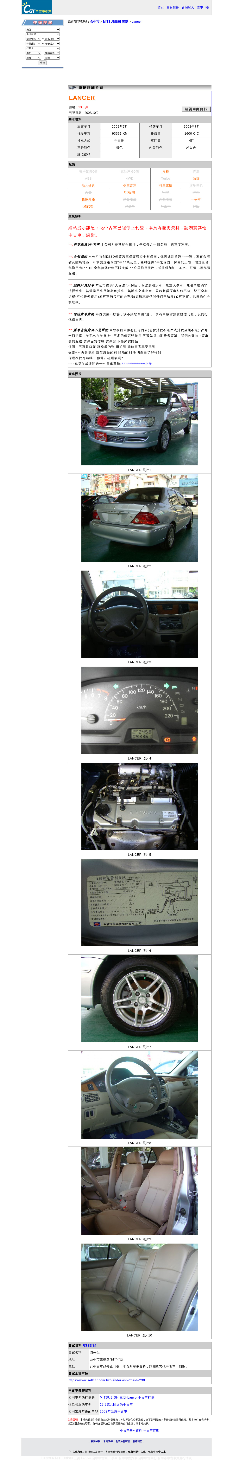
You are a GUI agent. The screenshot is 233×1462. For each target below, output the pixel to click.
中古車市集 (151, 1430)
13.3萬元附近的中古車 (116, 1404)
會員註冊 (173, 7)
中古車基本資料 (131, 1430)
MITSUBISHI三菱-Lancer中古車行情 (127, 1397)
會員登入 (188, 7)
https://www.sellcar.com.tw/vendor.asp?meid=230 (106, 1380)
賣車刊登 (203, 7)
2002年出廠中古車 (113, 1411)
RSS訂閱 (89, 1345)
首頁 (161, 7)
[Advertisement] (139, 55)
